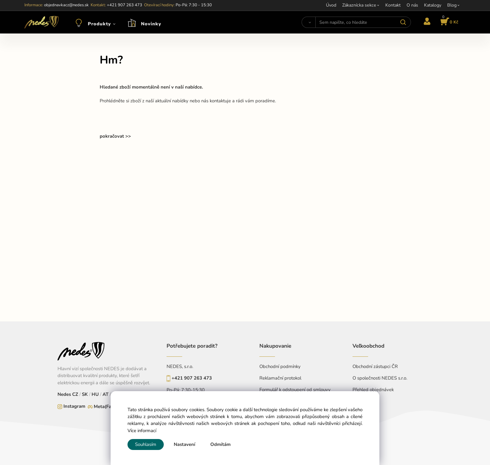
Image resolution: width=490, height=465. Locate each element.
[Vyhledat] (309, 22)
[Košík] (448, 22)
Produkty (99, 24)
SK (85, 394)
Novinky (151, 24)
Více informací (142, 430)
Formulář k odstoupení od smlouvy (295, 389)
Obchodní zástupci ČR (375, 366)
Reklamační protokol (280, 378)
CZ (75, 394)
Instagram (74, 406)
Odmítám (220, 444)
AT (104, 394)
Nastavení (184, 444)
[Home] (41, 22)
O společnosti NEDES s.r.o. (379, 378)
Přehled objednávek (373, 389)
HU (94, 394)
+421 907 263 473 (192, 378)
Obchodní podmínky (280, 366)
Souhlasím (145, 444)
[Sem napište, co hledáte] (363, 22)
